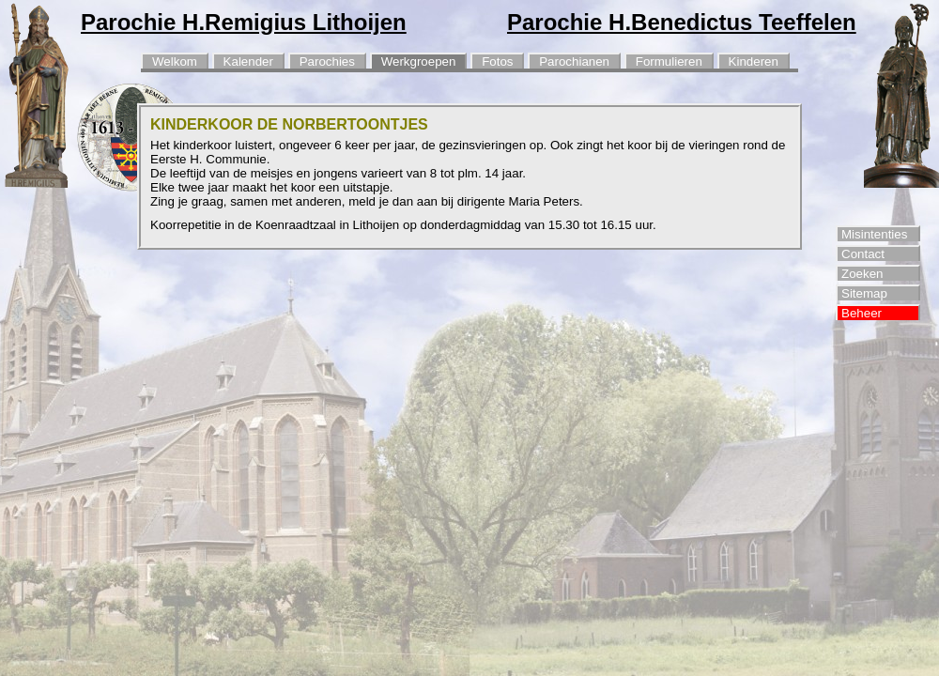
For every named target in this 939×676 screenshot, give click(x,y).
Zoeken (862, 274)
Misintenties (874, 234)
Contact (863, 254)
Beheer (861, 313)
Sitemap (864, 293)
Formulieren (669, 61)
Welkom (174, 61)
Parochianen (574, 61)
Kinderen (753, 61)
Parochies (327, 61)
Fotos (497, 61)
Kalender (248, 61)
